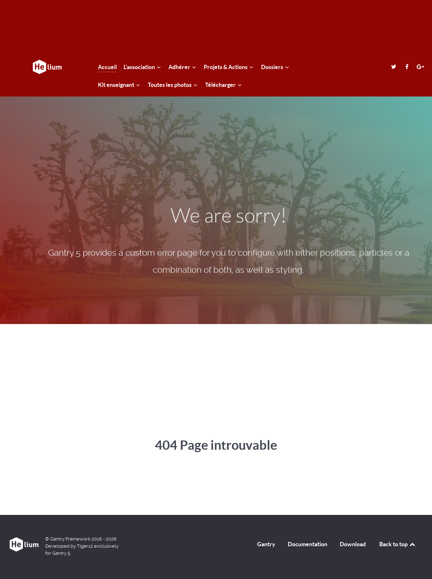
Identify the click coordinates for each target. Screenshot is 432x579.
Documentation (307, 544)
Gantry (266, 544)
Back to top (397, 544)
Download (353, 544)
